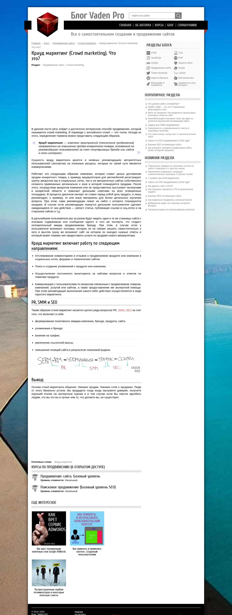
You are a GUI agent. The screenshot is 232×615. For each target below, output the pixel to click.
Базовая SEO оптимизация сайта (164, 144)
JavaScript (156, 58)
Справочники (187, 25)
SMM (121, 310)
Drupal (181, 68)
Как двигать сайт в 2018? (160, 186)
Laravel (181, 73)
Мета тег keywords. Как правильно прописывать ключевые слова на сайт (172, 114)
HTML (154, 53)
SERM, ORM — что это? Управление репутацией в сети (166, 108)
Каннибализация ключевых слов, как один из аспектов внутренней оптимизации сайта (170, 119)
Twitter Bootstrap (159, 73)
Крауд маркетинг (63, 462)
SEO (129, 310)
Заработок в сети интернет (186, 84)
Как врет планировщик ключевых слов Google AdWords (48, 550)
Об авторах (143, 25)
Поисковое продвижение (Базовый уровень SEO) (78, 487)
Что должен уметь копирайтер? (163, 104)
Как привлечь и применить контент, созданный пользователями (86, 551)
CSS (180, 53)
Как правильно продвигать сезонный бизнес (170, 200)
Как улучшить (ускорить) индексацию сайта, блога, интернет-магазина (170, 149)
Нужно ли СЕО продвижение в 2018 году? (169, 140)
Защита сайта (185, 63)
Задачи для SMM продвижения (163, 125)
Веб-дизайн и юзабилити (158, 84)
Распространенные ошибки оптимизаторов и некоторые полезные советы (124, 544)
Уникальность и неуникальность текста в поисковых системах (168, 129)
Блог (170, 25)
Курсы (159, 25)
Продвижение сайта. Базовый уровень (70, 476)
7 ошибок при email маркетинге (163, 178)
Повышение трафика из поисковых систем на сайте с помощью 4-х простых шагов (171, 167)
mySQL (154, 63)
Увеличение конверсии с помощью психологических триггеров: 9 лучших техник (170, 172)
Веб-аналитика (185, 78)
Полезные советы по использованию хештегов (171, 209)
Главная (125, 25)
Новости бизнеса (159, 78)
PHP (180, 58)
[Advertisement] (86, 96)
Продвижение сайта (54, 65)
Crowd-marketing (75, 65)
